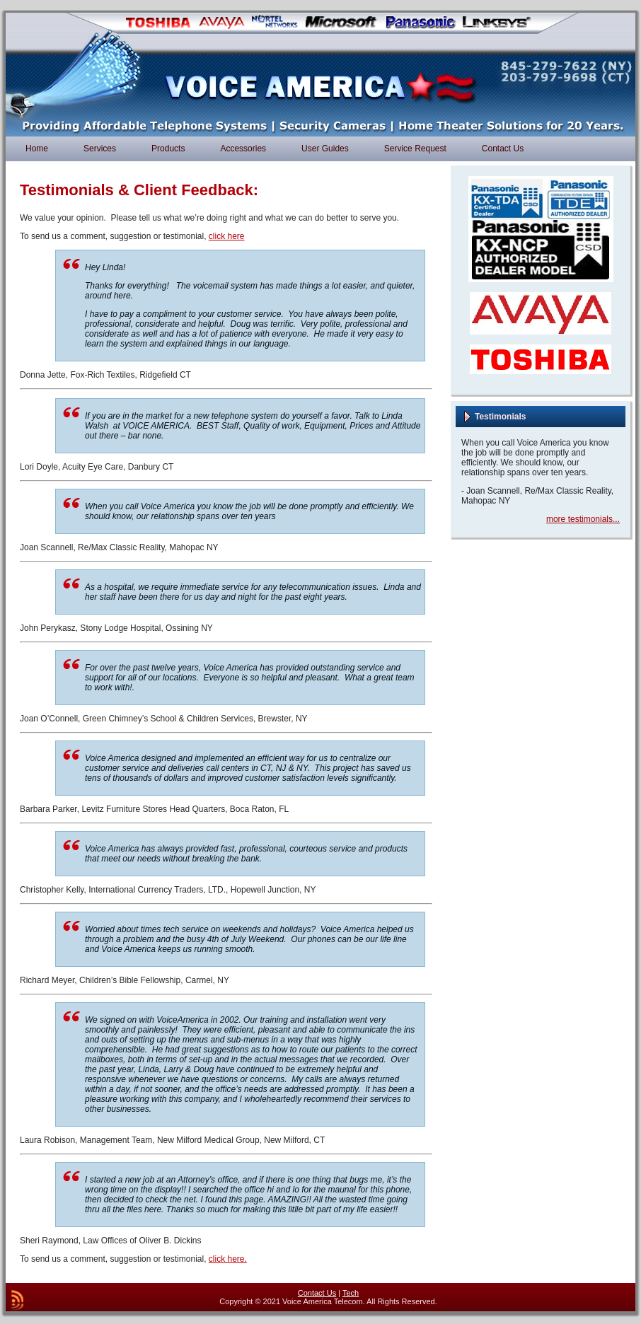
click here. (228, 1259)
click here (227, 236)
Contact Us (317, 1293)
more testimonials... (583, 519)
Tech (350, 1293)
